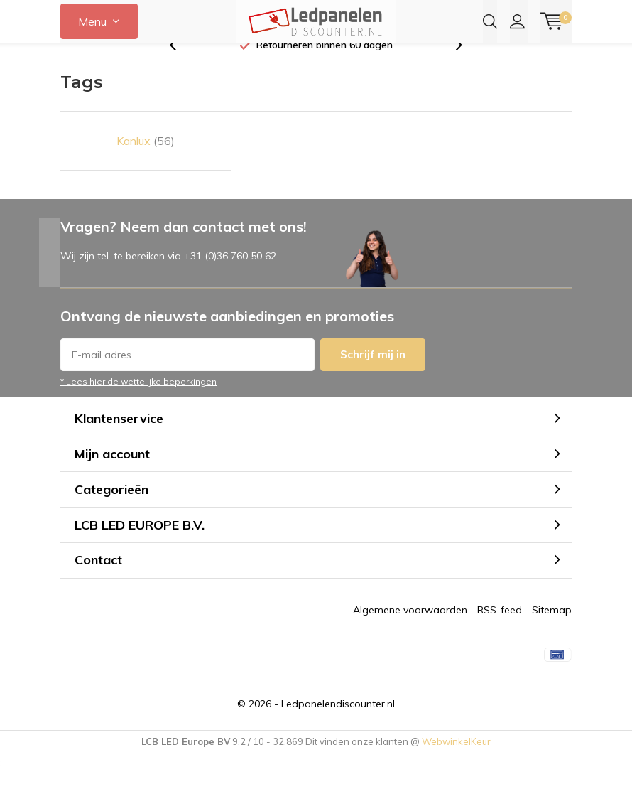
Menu (92, 21)
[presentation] (180, 67)
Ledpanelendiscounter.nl (338, 725)
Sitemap (552, 632)
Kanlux (145, 163)
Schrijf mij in (372, 376)
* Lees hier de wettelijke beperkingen (138, 403)
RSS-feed (499, 632)
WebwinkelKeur (456, 763)
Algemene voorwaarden (410, 632)
